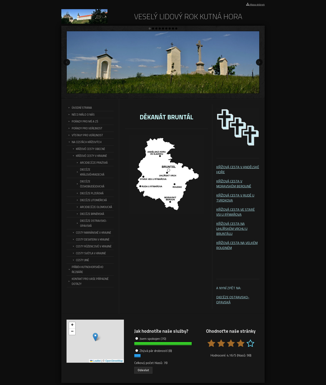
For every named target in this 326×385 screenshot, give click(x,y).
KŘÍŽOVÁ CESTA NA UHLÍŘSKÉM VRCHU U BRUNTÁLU (231, 228)
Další (259, 62)
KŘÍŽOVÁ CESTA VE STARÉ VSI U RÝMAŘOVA (235, 212)
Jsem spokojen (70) (150, 338)
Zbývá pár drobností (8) (153, 350)
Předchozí (66, 62)
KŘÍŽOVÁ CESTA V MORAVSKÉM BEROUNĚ (233, 184)
